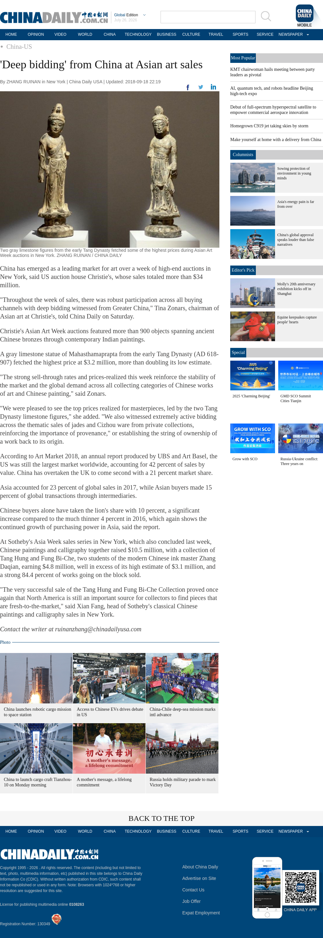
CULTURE (191, 34)
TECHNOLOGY (138, 34)
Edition (126, 15)
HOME (11, 34)
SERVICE (265, 34)
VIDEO (60, 34)
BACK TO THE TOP (162, 818)
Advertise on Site (199, 878)
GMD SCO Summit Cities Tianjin (295, 398)
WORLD (85, 34)
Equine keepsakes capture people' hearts (297, 319)
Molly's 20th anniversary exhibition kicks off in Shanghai (296, 289)
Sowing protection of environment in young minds (294, 173)
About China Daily (200, 866)
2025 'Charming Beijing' (251, 396)
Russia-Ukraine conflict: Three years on (299, 461)
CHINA (109, 34)
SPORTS (240, 34)
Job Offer (191, 901)
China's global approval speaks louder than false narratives (295, 240)
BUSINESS (167, 34)
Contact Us (193, 889)
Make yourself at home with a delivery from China (275, 139)
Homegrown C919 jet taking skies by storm (269, 126)
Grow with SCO (244, 459)
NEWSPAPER (290, 34)
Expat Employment (201, 912)
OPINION (36, 34)
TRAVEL (216, 34)
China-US (19, 46)
